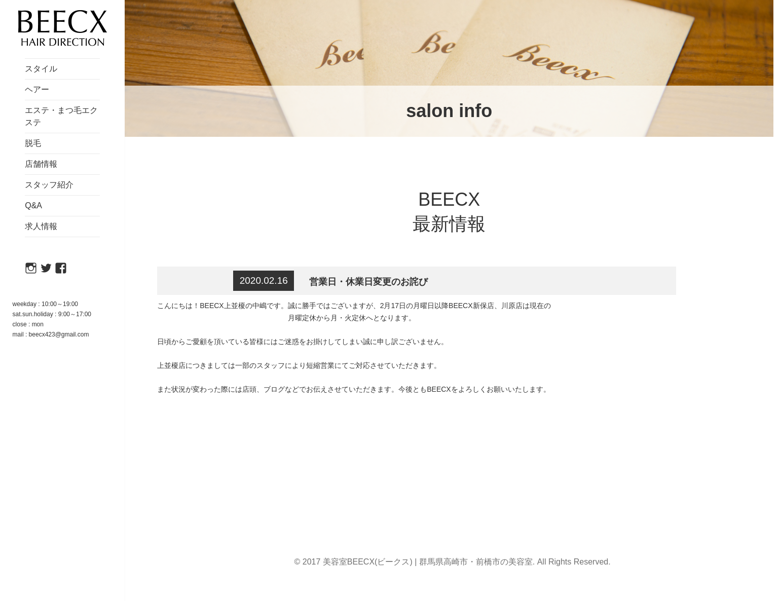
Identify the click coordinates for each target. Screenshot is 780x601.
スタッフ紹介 (49, 184)
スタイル (41, 68)
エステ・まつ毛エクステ (61, 116)
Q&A (33, 205)
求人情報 (41, 226)
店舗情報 (41, 164)
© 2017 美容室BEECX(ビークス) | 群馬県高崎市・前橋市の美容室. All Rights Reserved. (452, 561)
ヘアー (37, 89)
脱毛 (33, 143)
